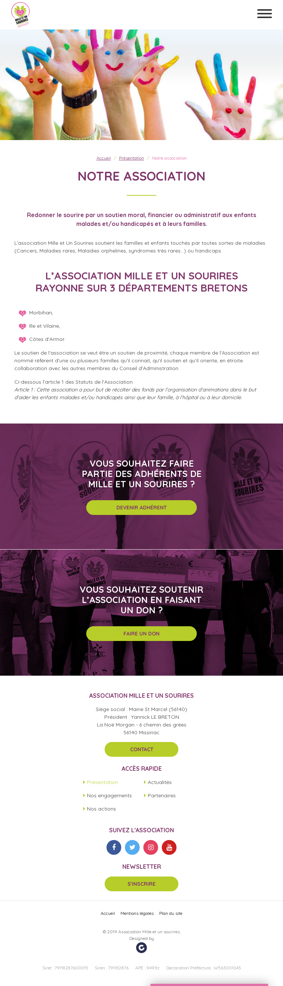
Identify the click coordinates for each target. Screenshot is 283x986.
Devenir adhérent (141, 507)
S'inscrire (141, 884)
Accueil (104, 158)
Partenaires (162, 795)
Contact (141, 749)
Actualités (160, 782)
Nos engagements (109, 795)
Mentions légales (137, 913)
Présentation (131, 158)
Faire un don (141, 633)
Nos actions (101, 808)
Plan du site (170, 913)
